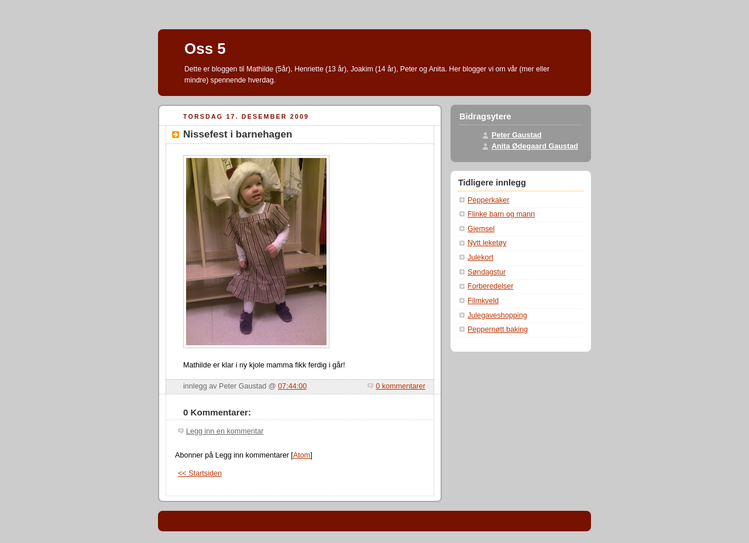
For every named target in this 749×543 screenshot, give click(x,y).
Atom (301, 455)
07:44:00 (292, 386)
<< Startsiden (200, 473)
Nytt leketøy (487, 243)
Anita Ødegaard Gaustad (535, 146)
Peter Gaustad (517, 135)
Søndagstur (487, 272)
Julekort (480, 257)
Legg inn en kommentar (224, 431)
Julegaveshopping (497, 315)
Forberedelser (491, 286)
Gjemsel (481, 229)
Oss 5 (205, 48)
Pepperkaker (489, 200)
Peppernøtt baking (498, 329)
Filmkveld (483, 301)
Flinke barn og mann (501, 214)
